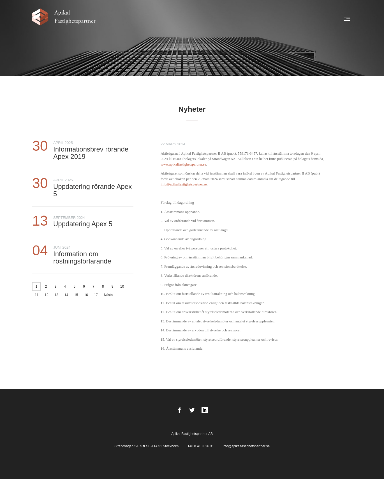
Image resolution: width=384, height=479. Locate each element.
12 (46, 295)
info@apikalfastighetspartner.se (184, 184)
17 (96, 295)
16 (86, 295)
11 (36, 295)
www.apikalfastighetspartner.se (183, 164)
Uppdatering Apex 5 (82, 224)
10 (122, 286)
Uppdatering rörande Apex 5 (92, 190)
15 (76, 295)
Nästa (108, 295)
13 (56, 295)
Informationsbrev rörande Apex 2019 (90, 152)
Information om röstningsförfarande (82, 257)
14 (66, 295)
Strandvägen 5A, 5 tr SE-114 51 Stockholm (147, 446)
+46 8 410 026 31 (201, 446)
